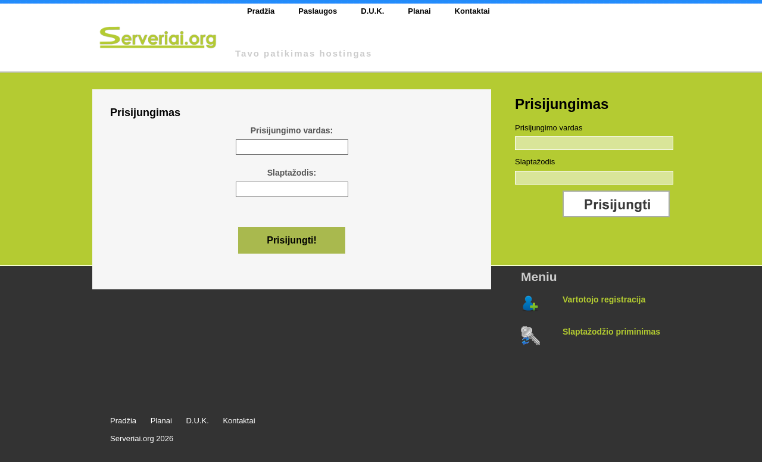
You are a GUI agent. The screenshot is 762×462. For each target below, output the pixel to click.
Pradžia (260, 11)
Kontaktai (472, 11)
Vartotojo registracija (604, 299)
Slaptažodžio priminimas (611, 331)
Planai (419, 11)
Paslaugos (317, 11)
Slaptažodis (535, 161)
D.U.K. (372, 11)
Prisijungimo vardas (548, 127)
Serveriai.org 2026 (141, 438)
